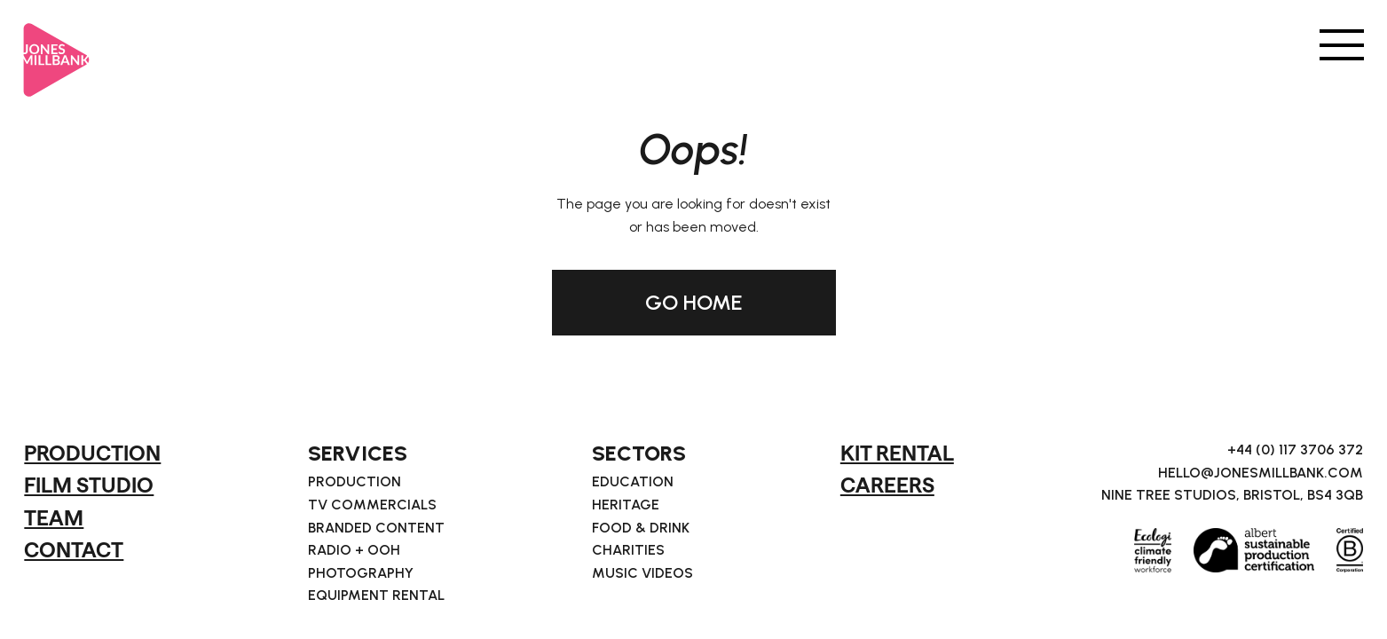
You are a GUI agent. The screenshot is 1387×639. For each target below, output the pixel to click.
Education (633, 482)
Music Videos (642, 573)
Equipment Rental (376, 596)
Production (354, 482)
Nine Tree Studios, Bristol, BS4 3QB (1232, 495)
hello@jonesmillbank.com (1260, 473)
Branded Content (376, 528)
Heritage (625, 505)
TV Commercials (372, 505)
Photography (361, 573)
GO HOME (694, 302)
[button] (1342, 43)
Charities (628, 550)
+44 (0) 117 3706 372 (1295, 450)
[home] (57, 52)
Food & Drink (641, 528)
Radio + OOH (354, 550)
